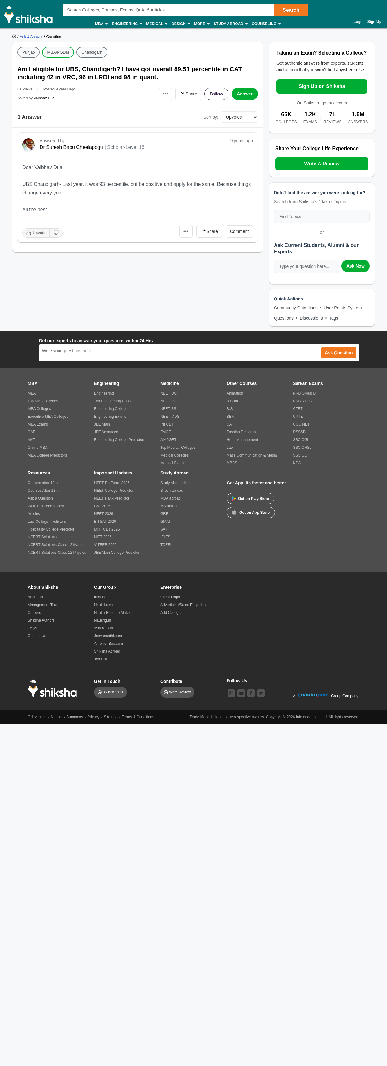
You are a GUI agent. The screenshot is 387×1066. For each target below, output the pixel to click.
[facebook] (251, 693)
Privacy (93, 717)
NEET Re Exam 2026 (112, 483)
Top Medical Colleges (178, 447)
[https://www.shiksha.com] (14, 36)
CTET (297, 409)
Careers (34, 612)
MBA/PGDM (58, 52)
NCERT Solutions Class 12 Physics (57, 552)
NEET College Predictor (113, 490)
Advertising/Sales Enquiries (183, 605)
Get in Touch (107, 681)
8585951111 (113, 692)
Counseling (266, 24)
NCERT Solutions (42, 537)
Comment (239, 231)
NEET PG (168, 401)
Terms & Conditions (138, 717)
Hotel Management (242, 440)
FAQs (32, 628)
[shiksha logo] (54, 688)
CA (229, 424)
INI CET (167, 424)
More (201, 24)
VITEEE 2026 (105, 545)
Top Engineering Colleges (115, 401)
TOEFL (166, 545)
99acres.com (104, 628)
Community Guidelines (296, 307)
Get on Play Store (250, 498)
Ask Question (339, 352)
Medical (156, 24)
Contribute (171, 681)
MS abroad (169, 506)
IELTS (165, 537)
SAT (163, 529)
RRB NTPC (302, 401)
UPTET (299, 416)
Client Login (170, 597)
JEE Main (102, 424)
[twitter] (261, 693)
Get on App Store (251, 512)
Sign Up (374, 22)
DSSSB (299, 432)
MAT (31, 440)
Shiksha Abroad (107, 651)
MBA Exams (38, 424)
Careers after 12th (43, 483)
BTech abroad (171, 490)
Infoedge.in (103, 597)
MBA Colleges (39, 409)
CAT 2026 (102, 506)
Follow (216, 93)
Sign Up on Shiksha (321, 86)
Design (180, 24)
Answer (245, 93)
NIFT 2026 (102, 537)
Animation (235, 393)
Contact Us (37, 636)
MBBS (232, 463)
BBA (230, 416)
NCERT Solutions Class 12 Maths (56, 545)
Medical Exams (172, 463)
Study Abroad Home (177, 483)
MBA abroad (170, 498)
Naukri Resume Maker (112, 612)
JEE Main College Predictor (117, 552)
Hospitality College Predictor (51, 529)
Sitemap (111, 717)
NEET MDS (170, 416)
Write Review (180, 692)
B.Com (232, 401)
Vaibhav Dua (44, 98)
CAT (31, 432)
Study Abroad (230, 24)
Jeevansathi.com (108, 636)
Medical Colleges (174, 455)
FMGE (165, 432)
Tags (333, 318)
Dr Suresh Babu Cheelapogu (71, 147)
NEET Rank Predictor (112, 498)
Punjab (28, 52)
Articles (34, 514)
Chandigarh (91, 52)
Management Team (44, 605)
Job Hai (100, 659)
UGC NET (301, 424)
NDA (297, 463)
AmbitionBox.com (108, 643)
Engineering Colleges (111, 409)
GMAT (165, 521)
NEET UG (168, 393)
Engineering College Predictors (119, 440)
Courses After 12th (43, 490)
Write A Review (321, 163)
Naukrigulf (102, 620)
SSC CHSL (302, 447)
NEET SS (168, 409)
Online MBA (38, 447)
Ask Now (355, 266)
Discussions (311, 318)
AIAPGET (168, 440)
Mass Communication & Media (252, 455)
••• (165, 93)
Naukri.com (103, 605)
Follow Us (237, 680)
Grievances (37, 717)
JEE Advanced (106, 432)
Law (230, 447)
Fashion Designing (242, 432)
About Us (35, 597)
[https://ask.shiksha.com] (32, 36)
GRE (164, 514)
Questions (284, 318)
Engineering (126, 24)
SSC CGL (301, 440)
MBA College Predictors (47, 455)
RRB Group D (304, 393)
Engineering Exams (110, 416)
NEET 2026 (103, 514)
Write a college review (46, 506)
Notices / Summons (67, 717)
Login (359, 22)
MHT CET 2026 (107, 529)
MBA (101, 24)
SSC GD (300, 455)
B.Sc (230, 409)
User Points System (343, 307)
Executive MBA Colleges (48, 416)
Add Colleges (171, 612)
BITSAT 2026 (105, 521)
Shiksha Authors (41, 620)
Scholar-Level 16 (125, 147)
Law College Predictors (47, 521)
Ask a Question (40, 498)
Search (291, 10)
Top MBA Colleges (43, 401)
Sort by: (210, 117)
